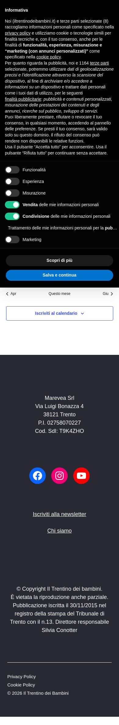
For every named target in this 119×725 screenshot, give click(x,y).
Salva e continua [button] (59, 275)
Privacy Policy (21, 676)
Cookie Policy (21, 684)
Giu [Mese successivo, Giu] (108, 294)
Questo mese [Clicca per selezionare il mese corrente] (59, 294)
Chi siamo (59, 531)
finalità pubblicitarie (23, 99)
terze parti (99, 63)
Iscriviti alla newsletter (59, 514)
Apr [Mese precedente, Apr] (11, 294)
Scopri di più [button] (60, 260)
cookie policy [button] (49, 56)
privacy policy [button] (18, 33)
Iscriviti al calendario (56, 313)
